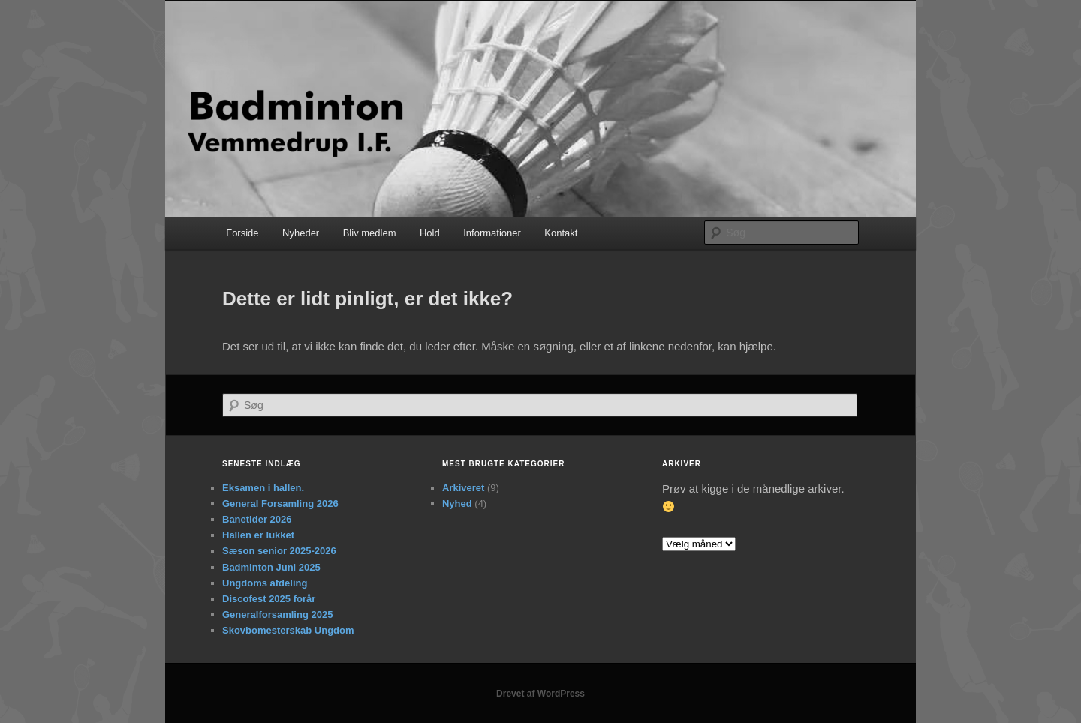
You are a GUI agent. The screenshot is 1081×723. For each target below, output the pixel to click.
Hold (430, 232)
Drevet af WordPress (540, 693)
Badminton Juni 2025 (271, 567)
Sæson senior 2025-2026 (279, 550)
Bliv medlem (369, 232)
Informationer (492, 232)
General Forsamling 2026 (280, 503)
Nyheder (300, 232)
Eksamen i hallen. (263, 488)
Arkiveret (463, 488)
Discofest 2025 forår (268, 598)
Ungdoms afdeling (264, 583)
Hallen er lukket (258, 535)
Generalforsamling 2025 (277, 614)
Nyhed (457, 503)
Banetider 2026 (257, 519)
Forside (242, 232)
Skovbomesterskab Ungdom (288, 630)
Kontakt (560, 232)
